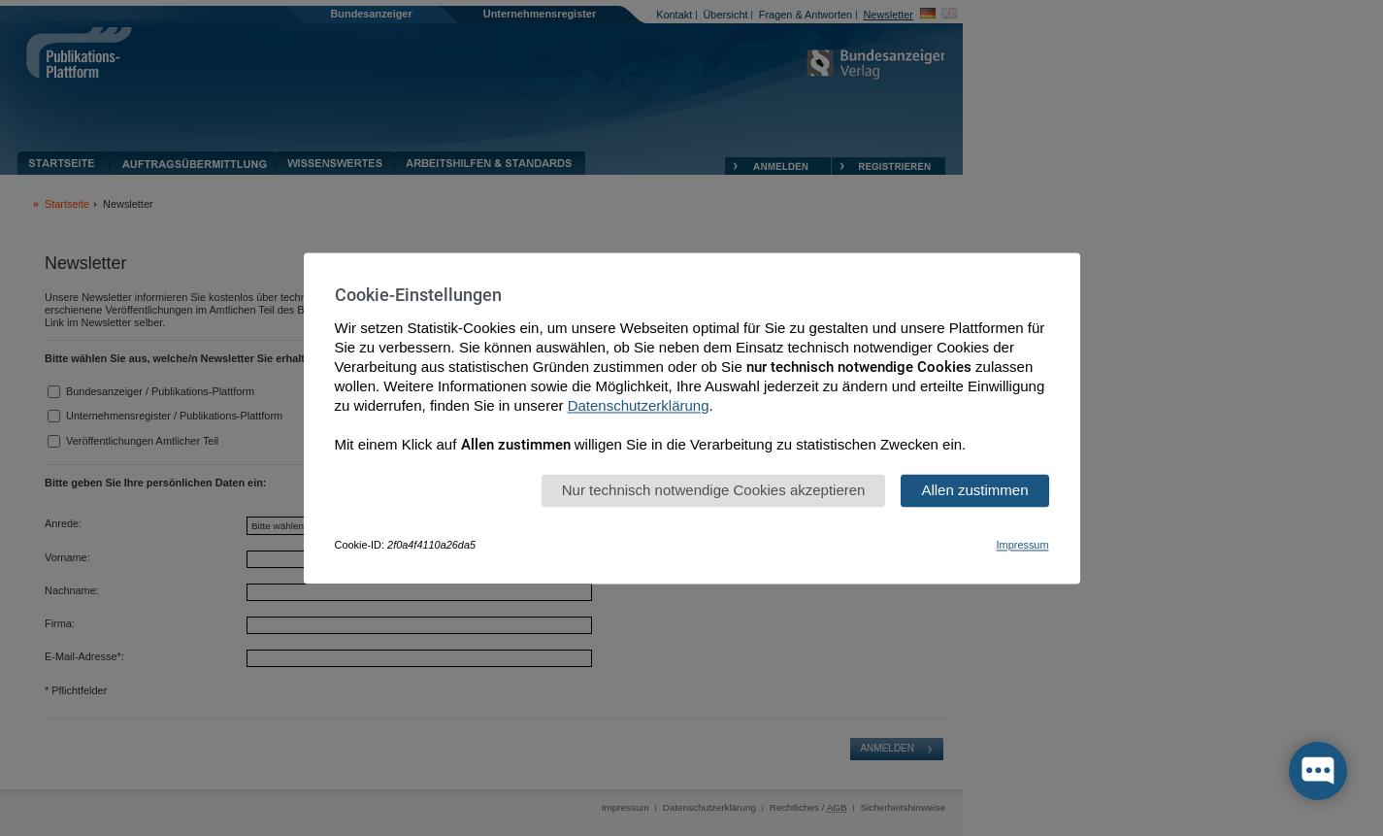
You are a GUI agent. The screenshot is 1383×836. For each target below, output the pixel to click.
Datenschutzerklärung (638, 405)
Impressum (1023, 545)
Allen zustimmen (974, 490)
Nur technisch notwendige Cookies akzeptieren (714, 490)
